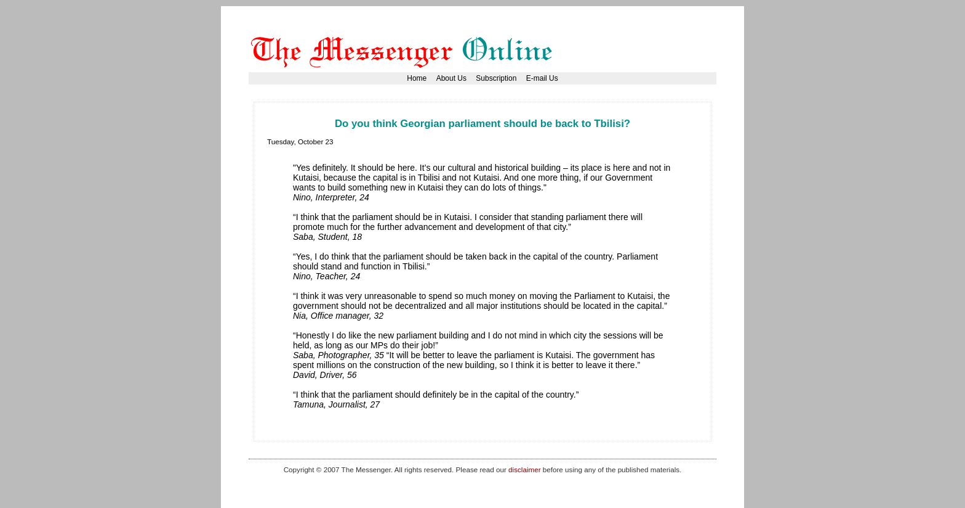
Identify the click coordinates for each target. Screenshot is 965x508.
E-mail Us (542, 78)
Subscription (496, 78)
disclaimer (524, 469)
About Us (451, 78)
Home (416, 78)
